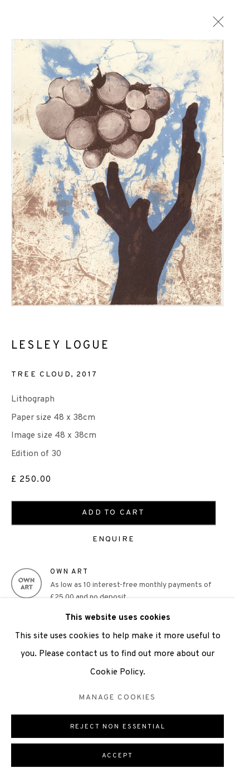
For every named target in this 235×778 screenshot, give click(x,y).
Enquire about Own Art (105, 613)
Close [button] (215, 25)
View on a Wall (55, 639)
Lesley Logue (60, 346)
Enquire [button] (117, 540)
